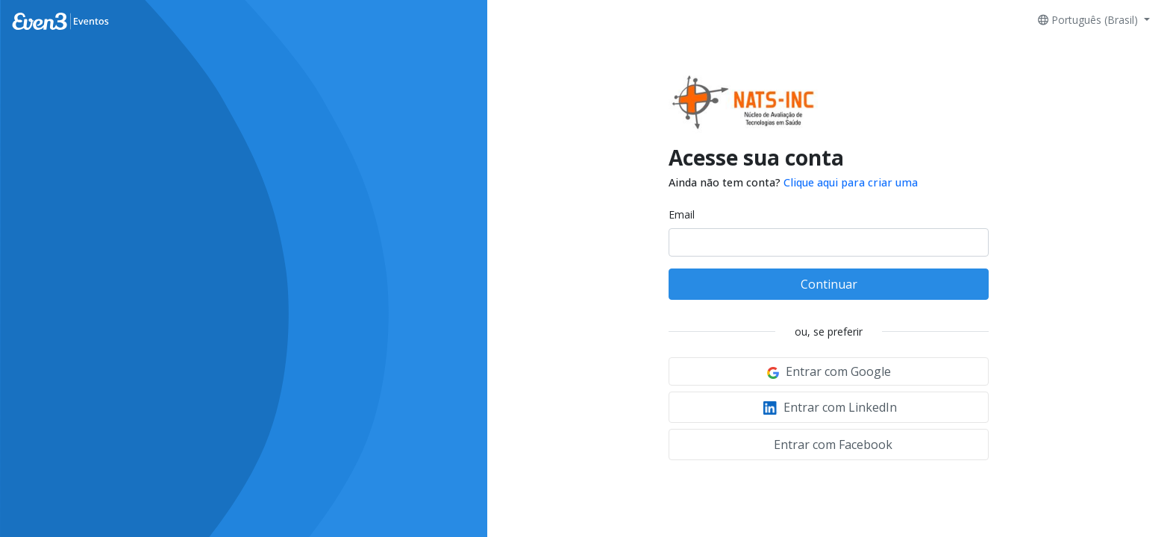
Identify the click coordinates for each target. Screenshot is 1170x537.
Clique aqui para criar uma (850, 182)
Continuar (829, 284)
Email (682, 214)
